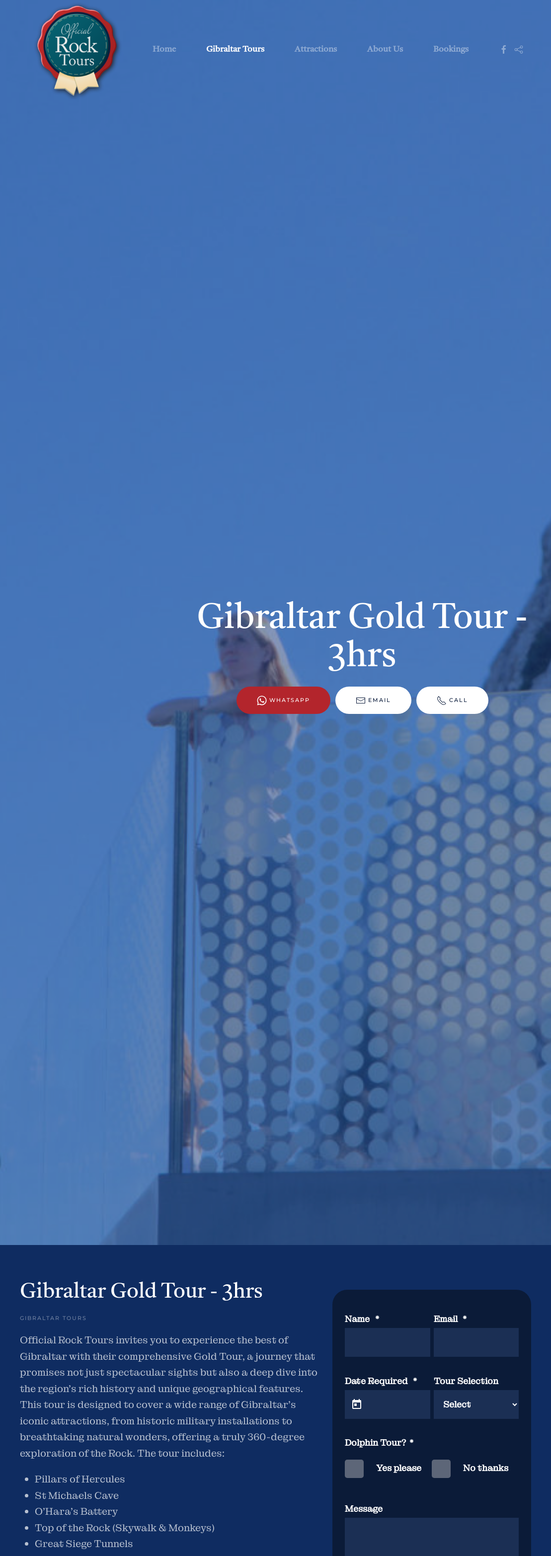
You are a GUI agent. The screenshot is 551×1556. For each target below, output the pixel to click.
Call (452, 700)
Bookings (451, 49)
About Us (385, 49)
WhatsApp (283, 700)
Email (373, 700)
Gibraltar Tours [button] (235, 49)
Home (164, 49)
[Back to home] (75, 49)
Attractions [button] (316, 49)
